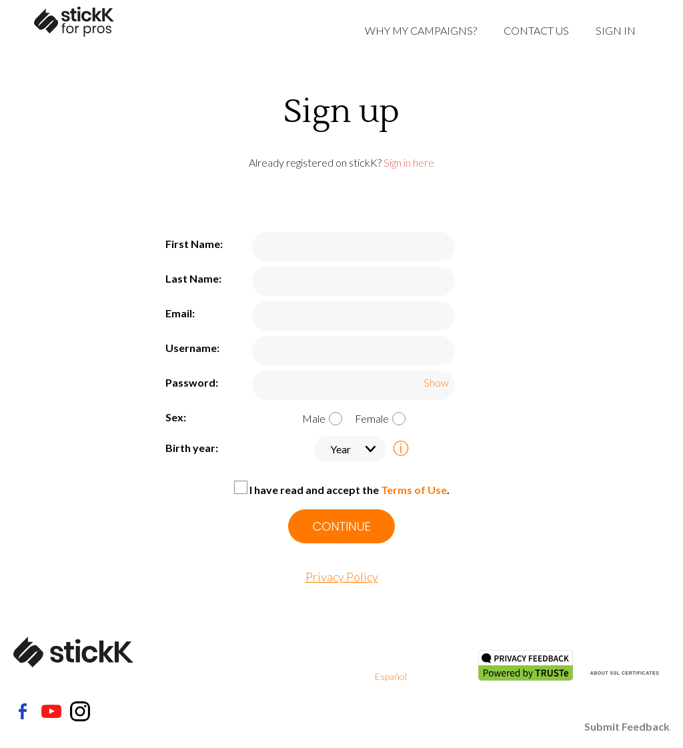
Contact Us (536, 30)
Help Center (289, 660)
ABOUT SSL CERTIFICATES (625, 673)
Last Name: (193, 278)
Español (391, 676)
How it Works (293, 692)
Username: (192, 347)
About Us (284, 644)
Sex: (175, 417)
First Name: (194, 243)
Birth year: (191, 447)
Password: (191, 382)
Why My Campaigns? (421, 30)
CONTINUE (341, 526)
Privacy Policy (341, 576)
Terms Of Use (403, 644)
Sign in (616, 30)
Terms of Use (414, 489)
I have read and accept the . (349, 489)
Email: (180, 313)
